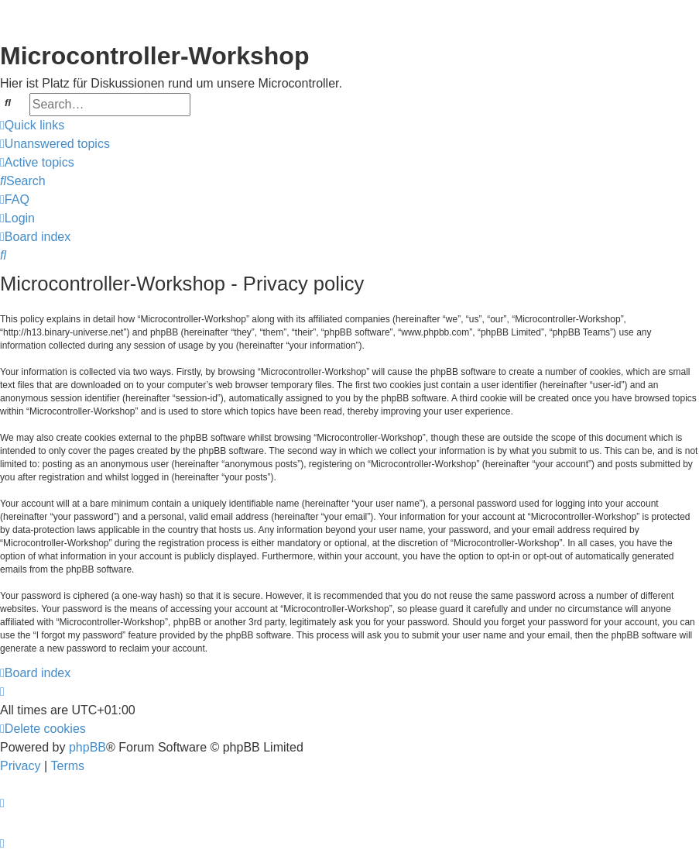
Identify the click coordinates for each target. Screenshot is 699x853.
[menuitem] (55, 144)
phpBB (87, 747)
